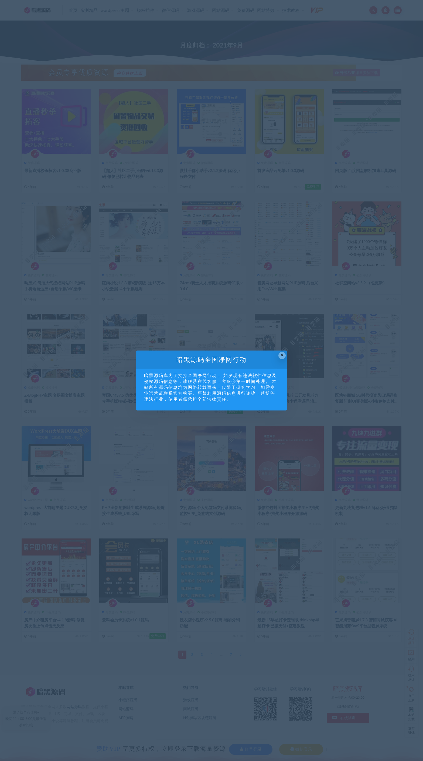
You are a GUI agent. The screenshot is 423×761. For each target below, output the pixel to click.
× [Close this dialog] (282, 355)
